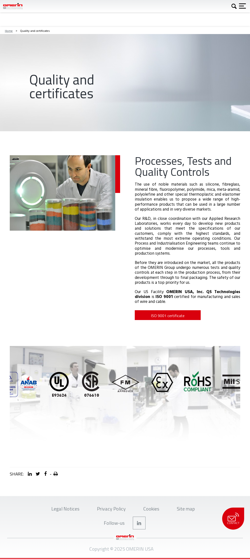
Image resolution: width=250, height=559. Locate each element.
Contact (233, 518)
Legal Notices (65, 508)
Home (9, 30)
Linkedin (139, 523)
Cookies (151, 508)
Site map (186, 508)
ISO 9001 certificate (168, 316)
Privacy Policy (111, 508)
